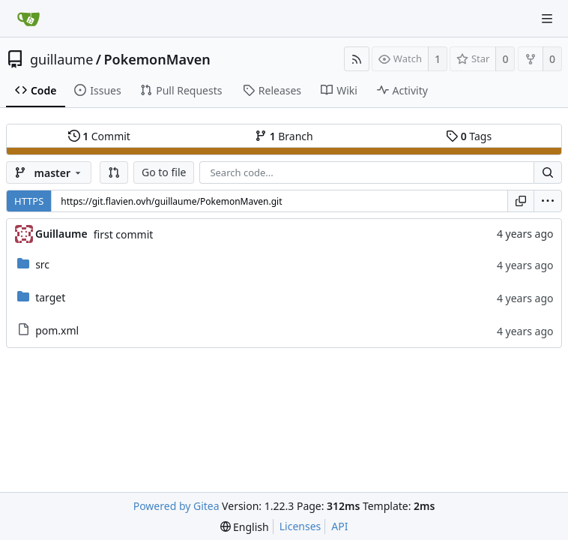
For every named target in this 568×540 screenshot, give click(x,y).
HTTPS (28, 201)
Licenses (300, 526)
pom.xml (57, 330)
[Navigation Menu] (547, 18)
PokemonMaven (157, 59)
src (42, 264)
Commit (99, 136)
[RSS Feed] (356, 58)
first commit (124, 234)
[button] (114, 172)
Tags (469, 136)
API (339, 526)
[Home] (28, 18)
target (50, 297)
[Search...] (548, 172)
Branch (284, 136)
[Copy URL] (520, 201)
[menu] (548, 201)
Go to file (164, 172)
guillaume (61, 59)
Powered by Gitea (176, 506)
